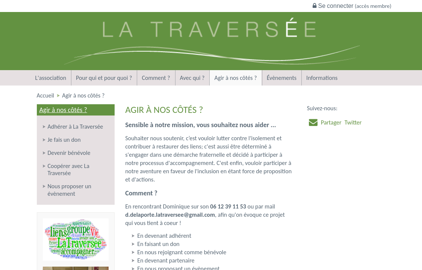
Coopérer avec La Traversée (69, 169)
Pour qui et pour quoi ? (104, 77)
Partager (331, 122)
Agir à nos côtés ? (235, 77)
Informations (321, 77)
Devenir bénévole (69, 152)
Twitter (353, 122)
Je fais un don (64, 139)
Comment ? (156, 77)
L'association (51, 77)
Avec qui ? (192, 77)
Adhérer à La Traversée (75, 126)
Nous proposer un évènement (69, 190)
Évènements (281, 77)
